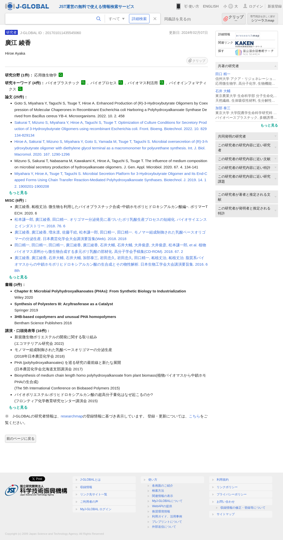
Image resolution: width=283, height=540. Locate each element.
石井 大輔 (222, 91)
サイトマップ (226, 514)
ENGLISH (211, 6)
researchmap (72, 416)
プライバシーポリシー (232, 494)
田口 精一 (222, 74)
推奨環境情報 (161, 511)
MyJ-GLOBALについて (167, 501)
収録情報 (86, 487)
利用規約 (223, 479)
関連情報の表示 (162, 496)
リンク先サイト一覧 (93, 494)
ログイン (256, 6)
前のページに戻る (21, 439)
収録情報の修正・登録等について (242, 507)
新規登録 (275, 6)
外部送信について (164, 526)
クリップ (235, 19)
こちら (194, 416)
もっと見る (269, 125)
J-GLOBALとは (90, 479)
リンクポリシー (227, 487)
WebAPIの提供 (162, 506)
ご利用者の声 (89, 501)
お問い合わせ (226, 501)
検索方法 (158, 490)
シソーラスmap (262, 18)
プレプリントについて (167, 521)
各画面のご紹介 (162, 485)
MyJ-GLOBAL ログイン (95, 509)
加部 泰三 (222, 108)
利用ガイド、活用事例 (167, 516)
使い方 (194, 6)
